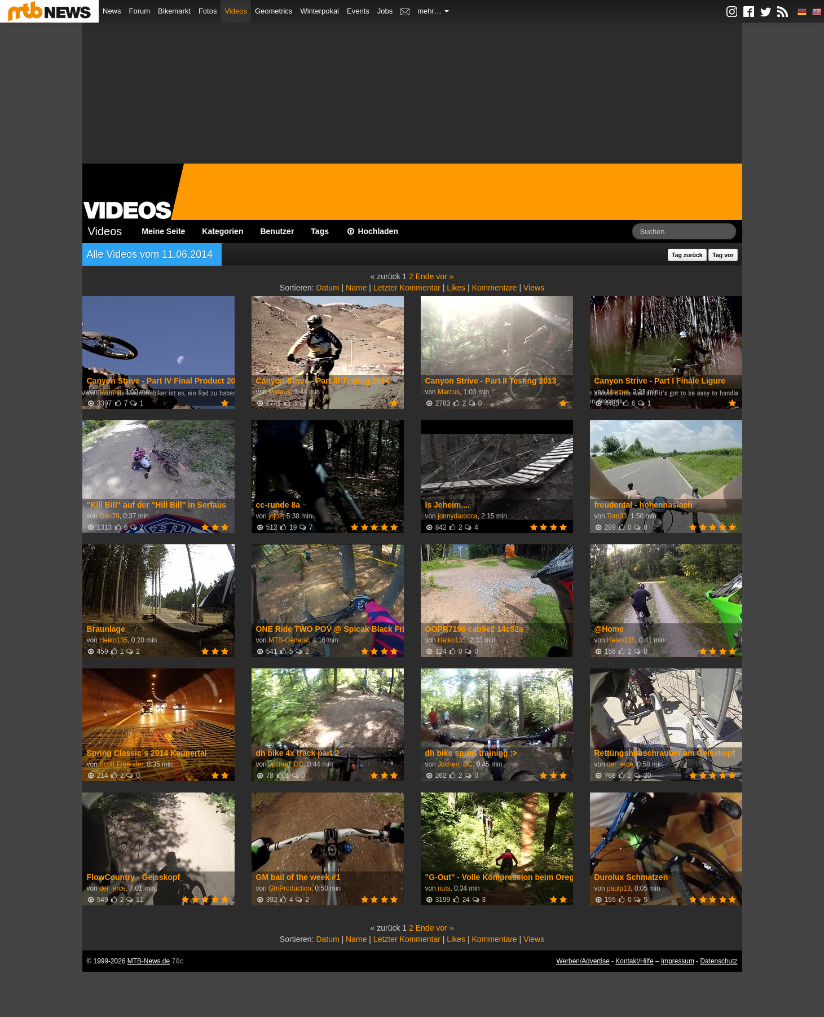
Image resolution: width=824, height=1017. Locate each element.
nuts (444, 888)
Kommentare (494, 287)
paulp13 (619, 888)
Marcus (110, 392)
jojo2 (275, 516)
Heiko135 (113, 640)
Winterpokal (319, 11)
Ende (425, 276)
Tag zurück (687, 255)
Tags (320, 231)
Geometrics (273, 11)
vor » (444, 276)
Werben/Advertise (582, 961)
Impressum (677, 961)
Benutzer (277, 231)
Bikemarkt (174, 11)
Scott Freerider (121, 764)
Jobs (385, 11)
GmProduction (289, 888)
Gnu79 (109, 516)
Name (356, 287)
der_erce (620, 764)
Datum (327, 287)
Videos (235, 11)
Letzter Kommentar (406, 287)
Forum (140, 11)
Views (533, 287)
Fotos (208, 11)
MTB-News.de (148, 961)
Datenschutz (718, 961)
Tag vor (722, 255)
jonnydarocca (458, 516)
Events (358, 11)
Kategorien (222, 231)
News (112, 11)
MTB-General (288, 640)
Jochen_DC (285, 764)
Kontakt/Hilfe (634, 961)
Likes (456, 287)
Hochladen (372, 231)
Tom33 (617, 516)
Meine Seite (163, 231)
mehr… (433, 11)
